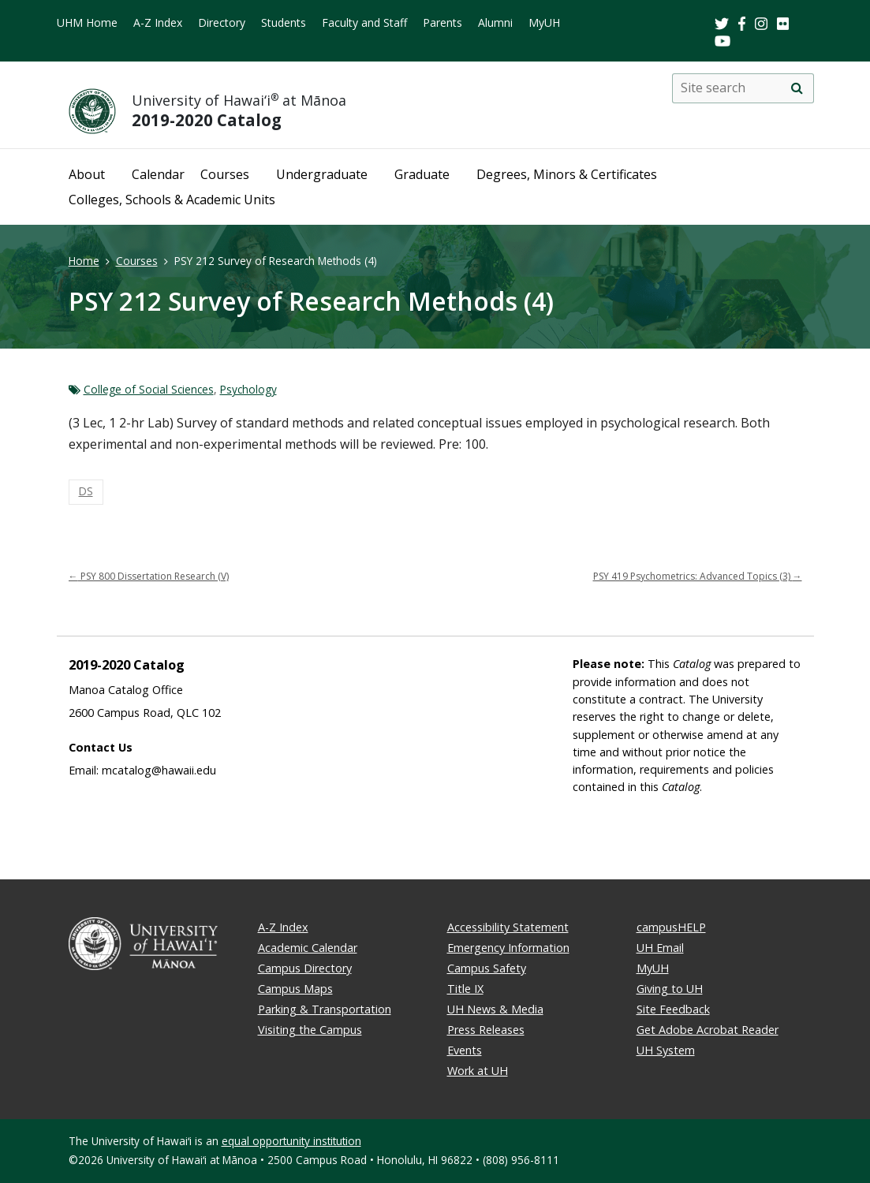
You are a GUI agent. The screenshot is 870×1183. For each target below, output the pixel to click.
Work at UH (477, 1070)
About (87, 174)
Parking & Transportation (324, 1009)
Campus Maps (295, 988)
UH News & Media (495, 1009)
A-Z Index (157, 22)
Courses (224, 174)
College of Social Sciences (149, 389)
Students (283, 22)
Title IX (465, 988)
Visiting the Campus (310, 1029)
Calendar (158, 174)
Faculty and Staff (364, 22)
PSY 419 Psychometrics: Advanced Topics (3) (697, 576)
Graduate (422, 174)
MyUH (544, 22)
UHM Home (87, 22)
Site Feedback (673, 1009)
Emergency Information (508, 947)
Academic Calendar (307, 947)
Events (464, 1050)
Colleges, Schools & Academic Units (172, 199)
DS (86, 490)
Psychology (248, 389)
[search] (797, 88)
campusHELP (671, 927)
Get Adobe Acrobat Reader (708, 1029)
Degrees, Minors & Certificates (566, 174)
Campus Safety (486, 968)
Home (84, 260)
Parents (442, 22)
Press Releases (486, 1029)
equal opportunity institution (291, 1140)
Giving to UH (670, 988)
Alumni (495, 22)
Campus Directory (305, 968)
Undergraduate (322, 174)
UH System (666, 1050)
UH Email (660, 947)
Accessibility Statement (508, 927)
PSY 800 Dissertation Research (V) (149, 576)
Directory (221, 22)
